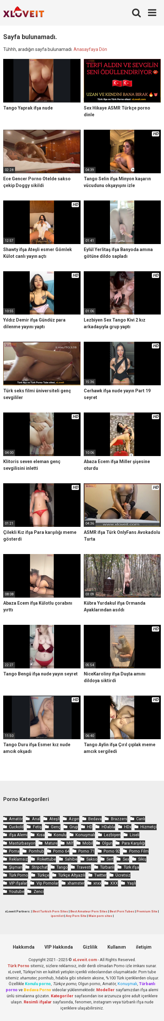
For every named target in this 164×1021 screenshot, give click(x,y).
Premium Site (147, 911)
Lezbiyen (112, 834)
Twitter (100, 875)
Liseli (134, 834)
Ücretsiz (122, 875)
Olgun (107, 843)
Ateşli (54, 818)
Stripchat (40, 867)
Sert (109, 859)
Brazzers (119, 818)
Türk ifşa (131, 867)
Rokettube (46, 859)
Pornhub (36, 851)
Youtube (16, 891)
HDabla (108, 826)
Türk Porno (18, 875)
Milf (70, 843)
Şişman (15, 867)
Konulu (60, 834)
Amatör (16, 818)
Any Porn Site (76, 916)
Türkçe (43, 875)
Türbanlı (107, 867)
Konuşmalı (85, 834)
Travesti (84, 867)
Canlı (140, 818)
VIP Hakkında (58, 947)
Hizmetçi (148, 826)
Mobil (87, 843)
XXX (114, 883)
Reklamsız (18, 859)
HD (89, 826)
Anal (36, 818)
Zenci (39, 891)
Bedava (95, 818)
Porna (14, 851)
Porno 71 (86, 851)
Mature (51, 843)
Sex (126, 859)
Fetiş (37, 826)
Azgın (74, 818)
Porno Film (139, 851)
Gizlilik (90, 947)
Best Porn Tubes (122, 911)
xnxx (97, 883)
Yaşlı (131, 883)
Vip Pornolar (47, 883)
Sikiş (142, 859)
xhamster (75, 883)
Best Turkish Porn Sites (50, 911)
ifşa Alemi (18, 834)
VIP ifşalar (18, 883)
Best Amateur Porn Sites (88, 911)
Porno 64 (61, 851)
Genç (55, 826)
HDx (127, 826)
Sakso (92, 859)
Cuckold (16, 826)
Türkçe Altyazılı (71, 875)
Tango (62, 867)
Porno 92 (112, 851)
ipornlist (57, 916)
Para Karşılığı (133, 843)
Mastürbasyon (22, 843)
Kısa (41, 834)
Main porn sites (100, 916)
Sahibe (71, 859)
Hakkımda (24, 947)
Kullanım (116, 947)
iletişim (144, 947)
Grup (73, 826)
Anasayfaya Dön (90, 49)
